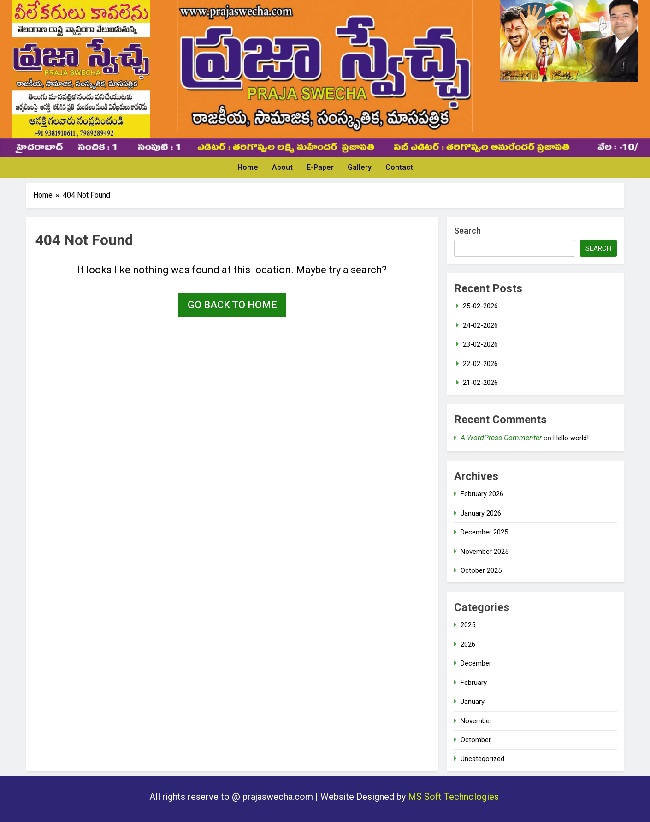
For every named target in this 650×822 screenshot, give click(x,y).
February (474, 682)
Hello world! (571, 438)
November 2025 (484, 551)
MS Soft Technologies (454, 796)
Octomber (476, 740)
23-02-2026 (480, 344)
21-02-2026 (480, 382)
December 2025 (484, 532)
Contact (399, 167)
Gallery (360, 167)
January (473, 701)
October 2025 (481, 570)
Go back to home (232, 305)
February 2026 (482, 494)
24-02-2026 (480, 325)
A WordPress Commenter (501, 437)
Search (467, 230)
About (282, 167)
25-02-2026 (480, 306)
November (476, 721)
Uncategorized (482, 759)
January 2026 (481, 513)
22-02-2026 (480, 364)
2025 (468, 625)
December (476, 663)
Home (247, 167)
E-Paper (320, 167)
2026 (468, 644)
